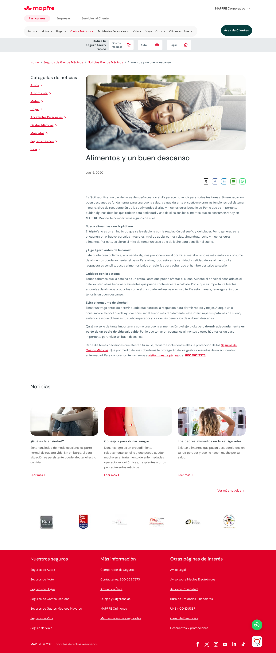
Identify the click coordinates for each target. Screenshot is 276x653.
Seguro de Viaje (41, 628)
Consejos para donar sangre (126, 441)
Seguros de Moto (42, 579)
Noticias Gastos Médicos (105, 62)
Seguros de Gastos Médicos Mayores (56, 609)
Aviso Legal (178, 570)
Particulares (37, 18)
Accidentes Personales (46, 117)
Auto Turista (39, 93)
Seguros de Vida (41, 618)
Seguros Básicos (42, 141)
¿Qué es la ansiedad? (47, 441)
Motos (35, 101)
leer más (36, 475)
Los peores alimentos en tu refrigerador (210, 441)
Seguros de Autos (42, 570)
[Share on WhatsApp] (242, 181)
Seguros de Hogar (42, 589)
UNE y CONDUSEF (182, 609)
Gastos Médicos (41, 125)
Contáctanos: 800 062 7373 (120, 579)
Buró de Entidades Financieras (191, 599)
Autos (34, 85)
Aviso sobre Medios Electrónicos (192, 579)
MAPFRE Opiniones (113, 609)
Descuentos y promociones (189, 628)
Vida (33, 149)
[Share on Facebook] (215, 181)
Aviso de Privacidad (184, 589)
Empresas (63, 18)
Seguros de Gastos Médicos (63, 62)
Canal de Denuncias (184, 618)
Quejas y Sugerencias (115, 599)
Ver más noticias (229, 491)
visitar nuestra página (163, 355)
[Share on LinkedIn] (224, 181)
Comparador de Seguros (117, 570)
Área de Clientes (236, 30)
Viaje (149, 31)
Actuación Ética (111, 589)
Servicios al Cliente (95, 18)
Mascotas (37, 133)
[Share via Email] (233, 181)
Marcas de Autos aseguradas (120, 618)
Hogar (34, 109)
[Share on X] (206, 181)
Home (34, 62)
